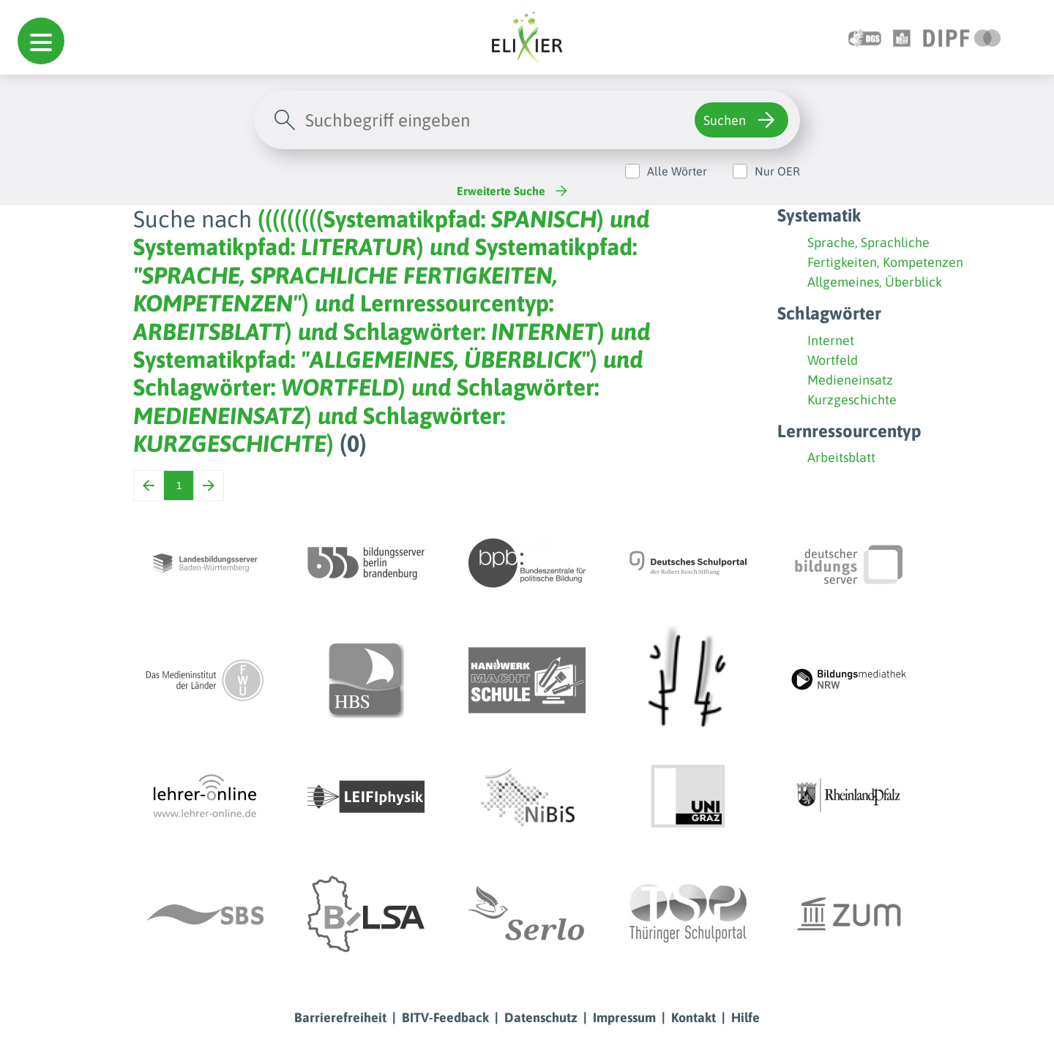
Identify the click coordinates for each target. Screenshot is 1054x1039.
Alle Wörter (677, 171)
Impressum (624, 1017)
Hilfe (745, 1017)
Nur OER (777, 171)
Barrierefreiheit (340, 1017)
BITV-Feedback (445, 1017)
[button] (41, 41)
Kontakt (693, 1017)
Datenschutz (541, 1017)
